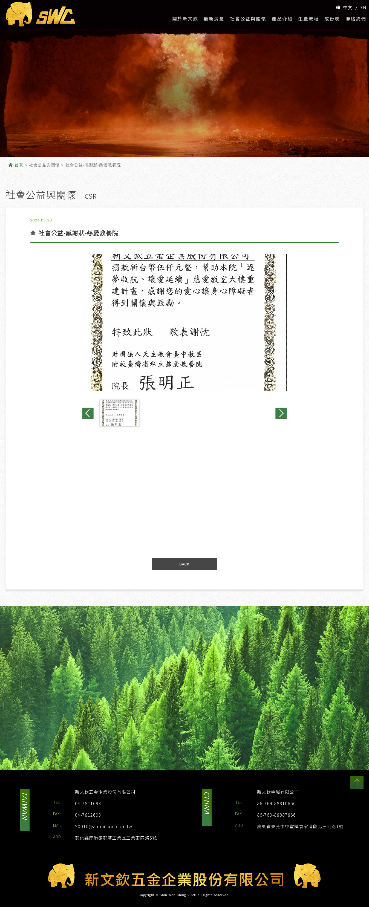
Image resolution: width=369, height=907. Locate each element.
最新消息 (214, 18)
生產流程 (308, 18)
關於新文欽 (185, 18)
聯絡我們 (355, 18)
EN (364, 7)
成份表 (332, 18)
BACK (184, 564)
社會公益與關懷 (248, 18)
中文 (348, 7)
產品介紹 (282, 18)
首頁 (19, 165)
